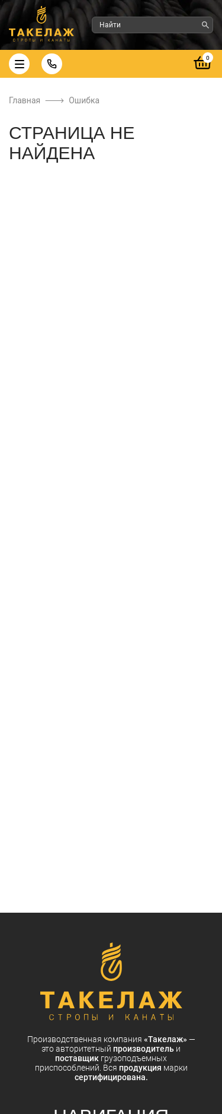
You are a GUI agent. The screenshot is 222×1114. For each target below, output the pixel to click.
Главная (24, 100)
